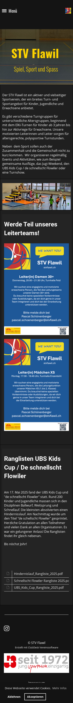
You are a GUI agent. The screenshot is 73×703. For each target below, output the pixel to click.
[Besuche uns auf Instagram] (6, 628)
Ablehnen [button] (14, 697)
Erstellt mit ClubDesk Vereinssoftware (36, 647)
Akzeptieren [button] (35, 697)
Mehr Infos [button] (59, 688)
